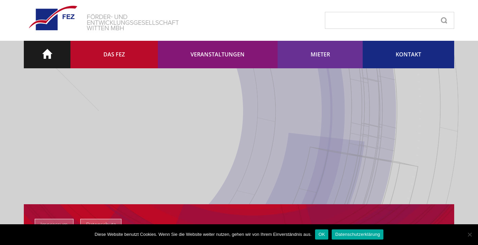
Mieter (320, 54)
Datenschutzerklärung (357, 234)
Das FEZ (114, 54)
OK (321, 234)
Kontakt (408, 54)
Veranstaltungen (218, 54)
